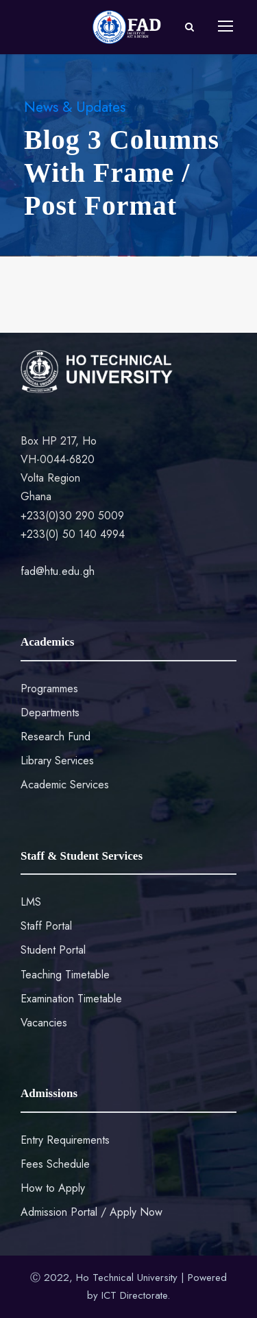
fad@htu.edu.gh (58, 571)
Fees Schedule (55, 1164)
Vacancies (44, 1023)
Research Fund (55, 736)
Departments (50, 712)
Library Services (57, 760)
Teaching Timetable (65, 974)
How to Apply (53, 1188)
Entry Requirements (65, 1140)
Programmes (49, 688)
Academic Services (65, 784)
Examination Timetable (71, 999)
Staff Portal (46, 926)
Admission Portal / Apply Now (91, 1212)
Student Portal (53, 950)
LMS (31, 902)
